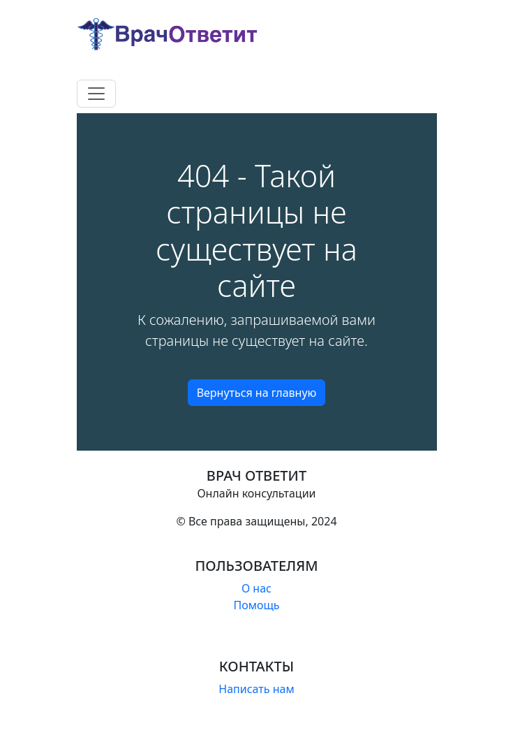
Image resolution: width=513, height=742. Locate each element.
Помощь (256, 605)
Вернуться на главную (257, 392)
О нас (256, 588)
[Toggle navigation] (96, 94)
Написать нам (256, 689)
